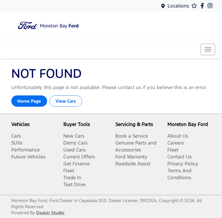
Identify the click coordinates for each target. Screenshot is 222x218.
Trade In (72, 177)
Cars (16, 136)
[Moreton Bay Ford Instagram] (211, 5)
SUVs (17, 143)
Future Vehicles (28, 157)
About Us (177, 136)
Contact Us (179, 157)
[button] (208, 49)
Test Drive (74, 184)
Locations (178, 6)
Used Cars (74, 150)
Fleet (68, 170)
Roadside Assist (132, 163)
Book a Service (131, 136)
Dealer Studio (50, 212)
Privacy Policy (182, 163)
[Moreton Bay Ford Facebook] (203, 5)
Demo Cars (75, 143)
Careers (175, 143)
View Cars (66, 101)
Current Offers (79, 157)
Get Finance (76, 163)
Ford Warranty (131, 157)
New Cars (73, 136)
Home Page (29, 101)
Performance (25, 150)
